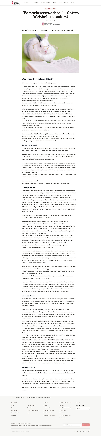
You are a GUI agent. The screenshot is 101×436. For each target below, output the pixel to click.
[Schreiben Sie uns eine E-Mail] (86, 431)
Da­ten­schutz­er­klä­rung (65, 415)
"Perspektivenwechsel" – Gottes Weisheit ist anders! (39, 397)
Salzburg (13, 415)
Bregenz (29, 413)
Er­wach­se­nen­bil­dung (48, 410)
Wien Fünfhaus (30, 407)
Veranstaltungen (64, 2)
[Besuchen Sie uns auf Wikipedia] (83, 431)
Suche (72, 2)
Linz (12, 407)
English (82, 405)
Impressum (62, 413)
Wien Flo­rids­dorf (31, 405)
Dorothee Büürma (49, 23)
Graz (12, 405)
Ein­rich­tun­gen (63, 410)
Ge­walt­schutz (63, 418)
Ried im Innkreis (15, 410)
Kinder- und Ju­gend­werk (49, 415)
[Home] (11, 397)
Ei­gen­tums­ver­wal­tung (65, 407)
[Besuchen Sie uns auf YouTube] (77, 431)
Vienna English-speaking (33, 410)
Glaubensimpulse (20, 397)
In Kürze (45, 405)
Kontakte (62, 405)
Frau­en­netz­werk (47, 413)
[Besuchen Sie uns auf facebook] (74, 431)
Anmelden (86, 425)
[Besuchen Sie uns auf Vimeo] (80, 431)
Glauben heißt (46, 407)
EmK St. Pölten (14, 413)
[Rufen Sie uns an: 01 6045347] (89, 431)
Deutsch (78, 405)
